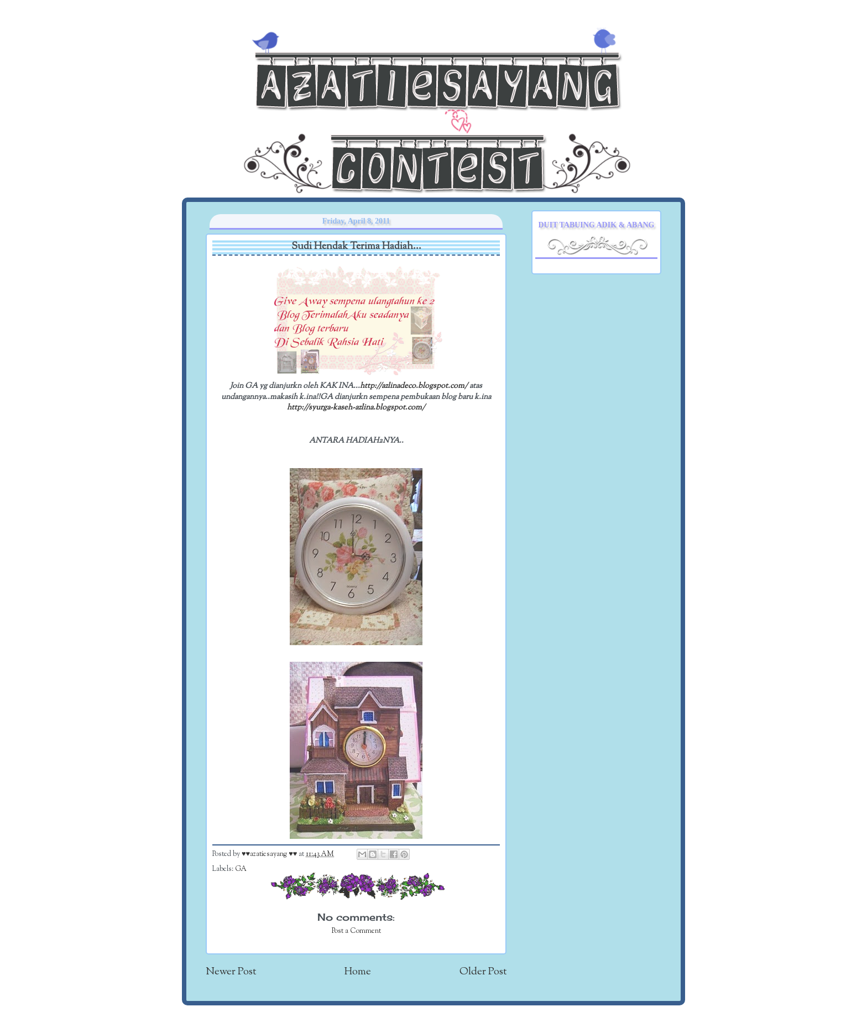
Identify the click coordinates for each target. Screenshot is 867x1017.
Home (357, 971)
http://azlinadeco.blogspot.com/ (414, 386)
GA (241, 869)
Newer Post (231, 971)
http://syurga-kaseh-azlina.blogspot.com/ (356, 407)
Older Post (482, 971)
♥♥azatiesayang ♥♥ (270, 854)
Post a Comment (356, 931)
